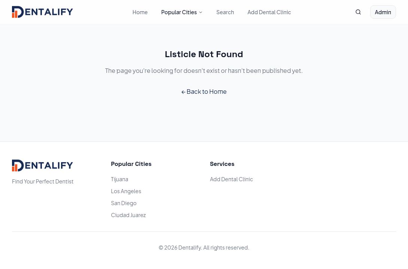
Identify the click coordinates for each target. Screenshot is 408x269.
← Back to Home (203, 91)
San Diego (124, 203)
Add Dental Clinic (269, 12)
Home (140, 12)
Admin (383, 12)
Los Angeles (126, 191)
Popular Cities (182, 12)
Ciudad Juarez (128, 214)
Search (225, 12)
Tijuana (119, 179)
